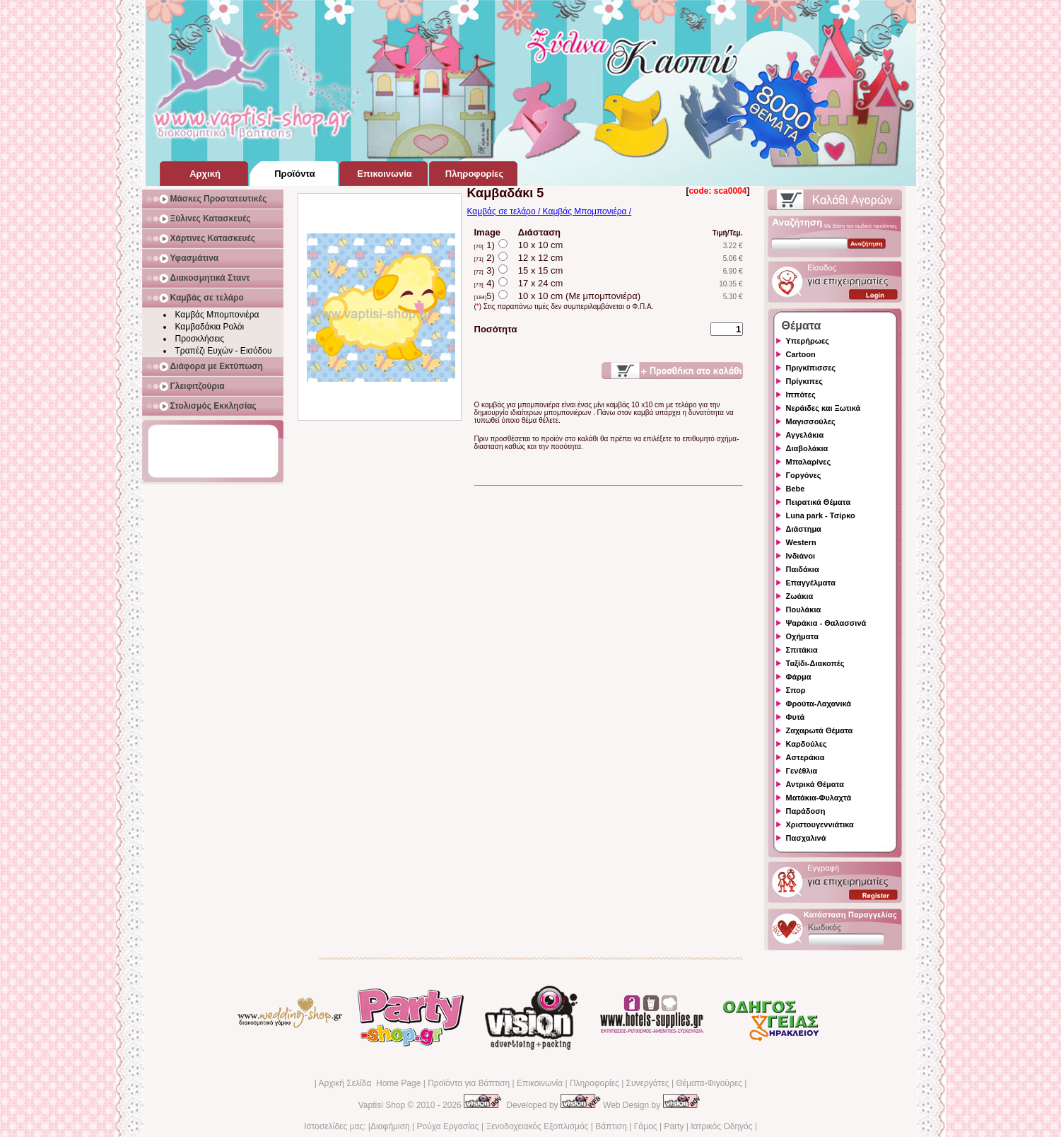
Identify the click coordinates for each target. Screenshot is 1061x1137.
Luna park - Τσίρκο (820, 515)
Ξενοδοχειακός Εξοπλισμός (537, 1126)
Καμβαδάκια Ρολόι (210, 327)
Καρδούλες (806, 744)
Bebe (795, 488)
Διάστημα (803, 529)
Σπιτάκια (802, 650)
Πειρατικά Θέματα (818, 502)
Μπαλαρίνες (808, 461)
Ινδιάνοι (801, 556)
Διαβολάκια (807, 448)
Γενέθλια (802, 770)
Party (674, 1126)
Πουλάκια (803, 609)
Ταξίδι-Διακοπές (815, 663)
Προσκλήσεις (199, 339)
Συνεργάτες (647, 1083)
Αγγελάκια (805, 435)
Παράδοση (806, 811)
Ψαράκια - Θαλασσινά (826, 623)
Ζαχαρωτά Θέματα (819, 730)
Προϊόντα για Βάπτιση (469, 1083)
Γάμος (645, 1126)
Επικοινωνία (540, 1083)
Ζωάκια (800, 596)
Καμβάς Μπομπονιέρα (217, 315)
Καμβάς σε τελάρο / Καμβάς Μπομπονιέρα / (549, 211)
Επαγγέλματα (811, 582)
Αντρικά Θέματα (815, 784)
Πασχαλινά (806, 838)
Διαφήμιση (390, 1126)
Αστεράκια (805, 757)
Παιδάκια (802, 569)
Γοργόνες (803, 475)
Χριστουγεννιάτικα (820, 824)
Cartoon (801, 354)
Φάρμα (798, 676)
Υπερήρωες (808, 341)
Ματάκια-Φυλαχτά (819, 797)
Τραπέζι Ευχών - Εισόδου (223, 351)
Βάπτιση (611, 1126)
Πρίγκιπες (804, 381)
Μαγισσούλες (811, 421)
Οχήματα (802, 636)
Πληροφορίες (594, 1083)
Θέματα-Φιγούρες (708, 1083)
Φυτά (795, 717)
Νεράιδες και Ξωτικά (823, 408)
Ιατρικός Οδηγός (721, 1126)
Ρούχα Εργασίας (448, 1126)
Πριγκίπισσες (811, 367)
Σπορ (796, 690)
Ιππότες (801, 394)
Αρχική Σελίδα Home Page (369, 1083)
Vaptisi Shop (382, 1105)
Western (801, 542)
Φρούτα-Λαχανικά (819, 703)
